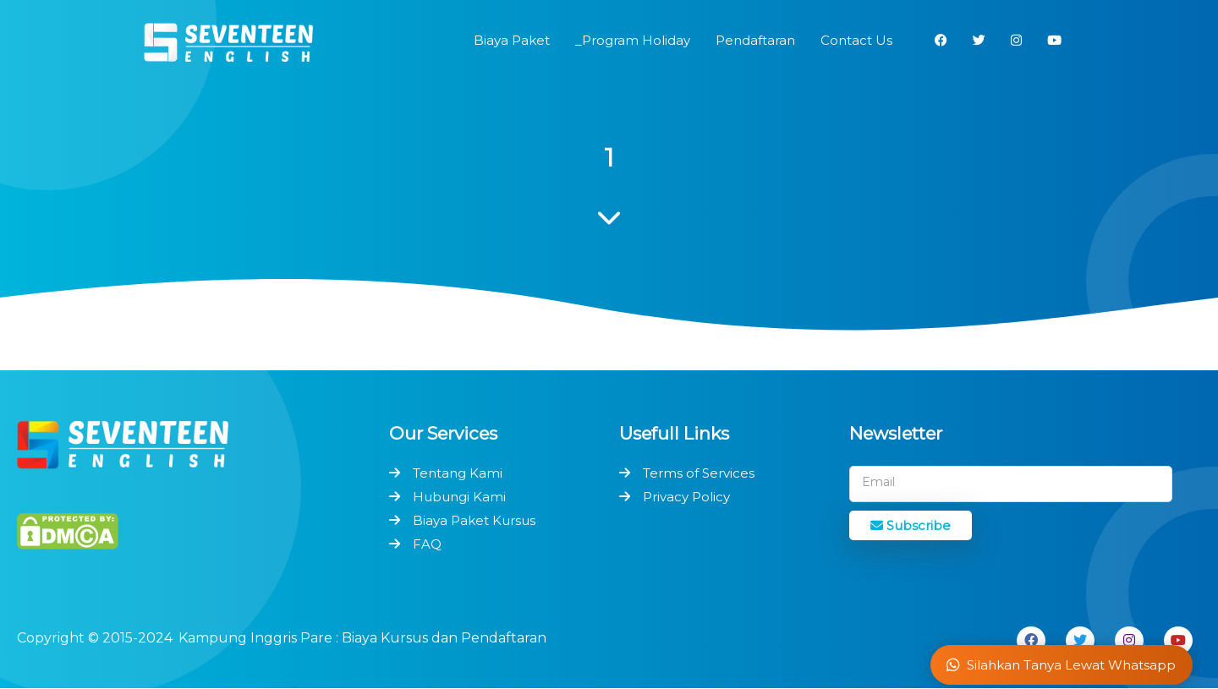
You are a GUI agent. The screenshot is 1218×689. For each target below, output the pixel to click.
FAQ (427, 544)
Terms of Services (698, 473)
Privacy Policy (686, 497)
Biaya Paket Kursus (474, 520)
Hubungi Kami (459, 497)
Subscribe (910, 525)
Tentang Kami (457, 473)
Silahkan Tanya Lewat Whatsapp (1061, 665)
